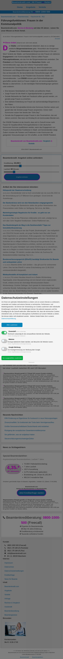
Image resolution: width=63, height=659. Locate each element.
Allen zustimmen (12, 325)
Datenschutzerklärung (8, 318)
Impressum (31, 362)
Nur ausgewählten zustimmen (12, 358)
